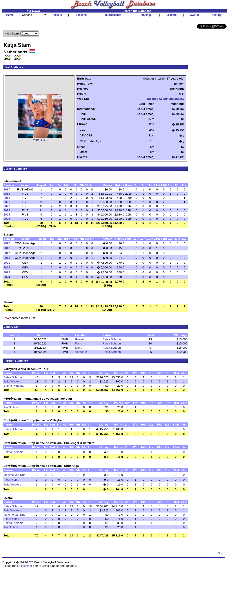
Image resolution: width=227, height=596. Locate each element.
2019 (7, 197)
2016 (7, 243)
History (217, 14)
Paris (78, 343)
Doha (78, 347)
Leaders (171, 14)
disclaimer (25, 565)
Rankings (146, 14)
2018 (7, 193)
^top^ (221, 553)
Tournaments (113, 14)
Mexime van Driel (15, 474)
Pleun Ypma (11, 479)
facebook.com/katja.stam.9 (166, 98)
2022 (7, 206)
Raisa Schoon (112, 339)
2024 (7, 214)
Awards (195, 14)
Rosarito (80, 339)
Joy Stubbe (11, 407)
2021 (7, 202)
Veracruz (81, 351)
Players (57, 14)
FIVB (44, 139)
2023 (7, 210)
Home (9, 14)
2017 (7, 189)
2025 (7, 218)
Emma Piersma (14, 385)
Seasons (81, 14)
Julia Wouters (12, 381)
